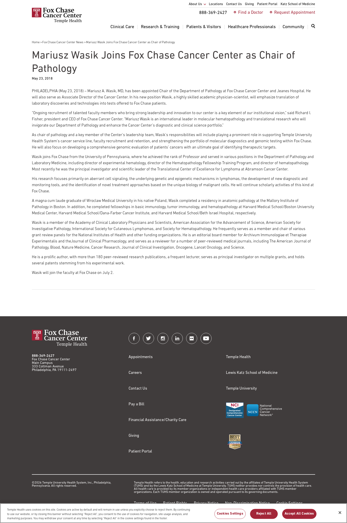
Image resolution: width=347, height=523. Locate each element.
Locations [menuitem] (216, 4)
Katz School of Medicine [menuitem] (298, 4)
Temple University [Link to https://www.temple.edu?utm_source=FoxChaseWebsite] (241, 388)
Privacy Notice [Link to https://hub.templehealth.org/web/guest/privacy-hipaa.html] (206, 503)
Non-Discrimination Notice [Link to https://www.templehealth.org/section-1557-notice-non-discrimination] (247, 503)
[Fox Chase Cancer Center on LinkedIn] (177, 338)
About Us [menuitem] (195, 4)
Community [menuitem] (293, 27)
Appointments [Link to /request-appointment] (141, 357)
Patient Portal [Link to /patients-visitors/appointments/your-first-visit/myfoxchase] (140, 451)
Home (36, 42)
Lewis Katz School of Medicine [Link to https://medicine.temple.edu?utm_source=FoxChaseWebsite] (252, 373)
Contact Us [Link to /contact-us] (138, 388)
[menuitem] (313, 29)
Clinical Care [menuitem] (122, 27)
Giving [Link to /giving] (134, 436)
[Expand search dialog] (313, 27)
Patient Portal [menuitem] (267, 4)
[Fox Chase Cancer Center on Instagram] (162, 338)
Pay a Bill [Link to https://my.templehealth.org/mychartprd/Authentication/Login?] (136, 404)
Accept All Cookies (299, 515)
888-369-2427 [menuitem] (213, 13)
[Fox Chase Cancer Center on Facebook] (134, 338)
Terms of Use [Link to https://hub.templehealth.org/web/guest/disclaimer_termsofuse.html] (145, 503)
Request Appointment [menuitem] (294, 12)
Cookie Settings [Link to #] (289, 503)
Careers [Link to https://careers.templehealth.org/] (135, 373)
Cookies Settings (230, 515)
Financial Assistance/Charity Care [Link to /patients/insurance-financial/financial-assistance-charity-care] (157, 420)
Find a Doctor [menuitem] (250, 12)
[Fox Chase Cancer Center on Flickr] (191, 338)
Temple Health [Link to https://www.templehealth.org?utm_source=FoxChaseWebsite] (238, 357)
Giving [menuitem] (249, 4)
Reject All (264, 515)
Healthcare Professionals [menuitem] (252, 27)
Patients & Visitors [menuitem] (203, 27)
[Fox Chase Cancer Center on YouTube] (206, 338)
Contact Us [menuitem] (234, 4)
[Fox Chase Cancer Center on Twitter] (148, 338)
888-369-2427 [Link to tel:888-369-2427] (43, 356)
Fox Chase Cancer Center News (62, 42)
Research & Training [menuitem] (160, 27)
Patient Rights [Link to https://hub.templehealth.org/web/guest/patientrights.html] (175, 503)
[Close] (340, 514)
